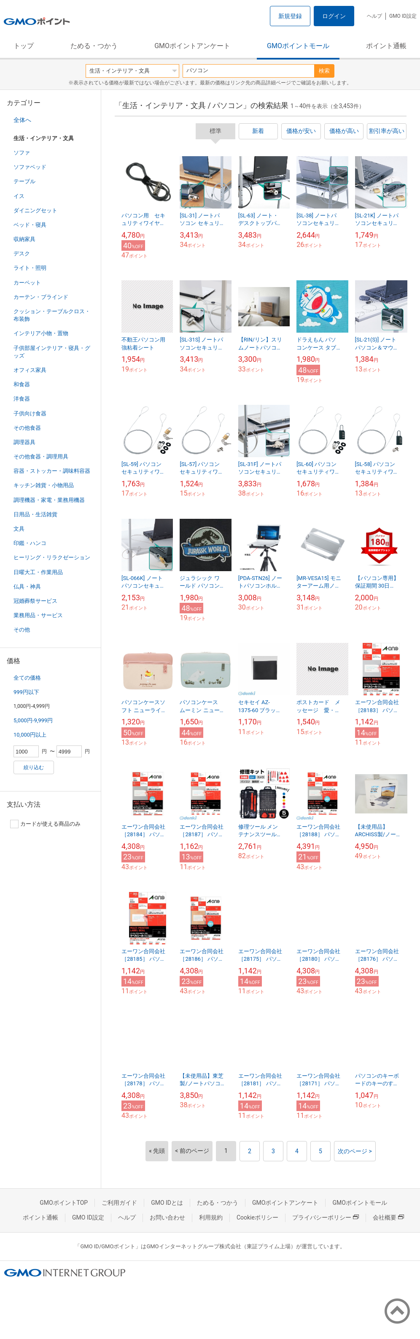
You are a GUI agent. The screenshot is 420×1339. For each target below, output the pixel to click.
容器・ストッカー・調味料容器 (51, 471)
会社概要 (388, 1217)
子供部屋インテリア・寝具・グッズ (51, 352)
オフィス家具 (29, 370)
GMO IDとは (167, 1202)
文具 (18, 529)
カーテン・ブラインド (40, 297)
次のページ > (355, 1151)
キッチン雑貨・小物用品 (43, 485)
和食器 (21, 384)
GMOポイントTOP (64, 1202)
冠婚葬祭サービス (35, 601)
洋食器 (21, 399)
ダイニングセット (35, 210)
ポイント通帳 (386, 46)
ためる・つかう (94, 46)
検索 (324, 71)
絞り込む (34, 767)
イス (18, 196)
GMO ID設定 (403, 16)
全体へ (22, 120)
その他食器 (27, 428)
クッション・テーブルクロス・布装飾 (51, 315)
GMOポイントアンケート (192, 46)
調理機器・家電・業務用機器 (49, 500)
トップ (23, 46)
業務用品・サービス (38, 615)
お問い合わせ (167, 1217)
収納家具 (24, 239)
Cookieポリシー (257, 1217)
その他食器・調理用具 (40, 456)
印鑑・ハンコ (29, 543)
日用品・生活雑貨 (35, 514)
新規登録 (290, 16)
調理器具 (24, 442)
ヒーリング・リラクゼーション (51, 557)
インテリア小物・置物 (40, 333)
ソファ (21, 152)
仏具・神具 (27, 586)
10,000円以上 (29, 735)
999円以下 (26, 692)
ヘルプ (374, 16)
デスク (21, 253)
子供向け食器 (29, 413)
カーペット (27, 282)
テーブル (24, 181)
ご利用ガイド (119, 1202)
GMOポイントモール (298, 46)
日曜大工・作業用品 (38, 572)
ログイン (334, 16)
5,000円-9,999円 (33, 720)
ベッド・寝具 (29, 225)
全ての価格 (27, 678)
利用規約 (211, 1217)
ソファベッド (29, 167)
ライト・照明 (29, 268)
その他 (21, 629)
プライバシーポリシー (325, 1217)
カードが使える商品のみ (45, 824)
